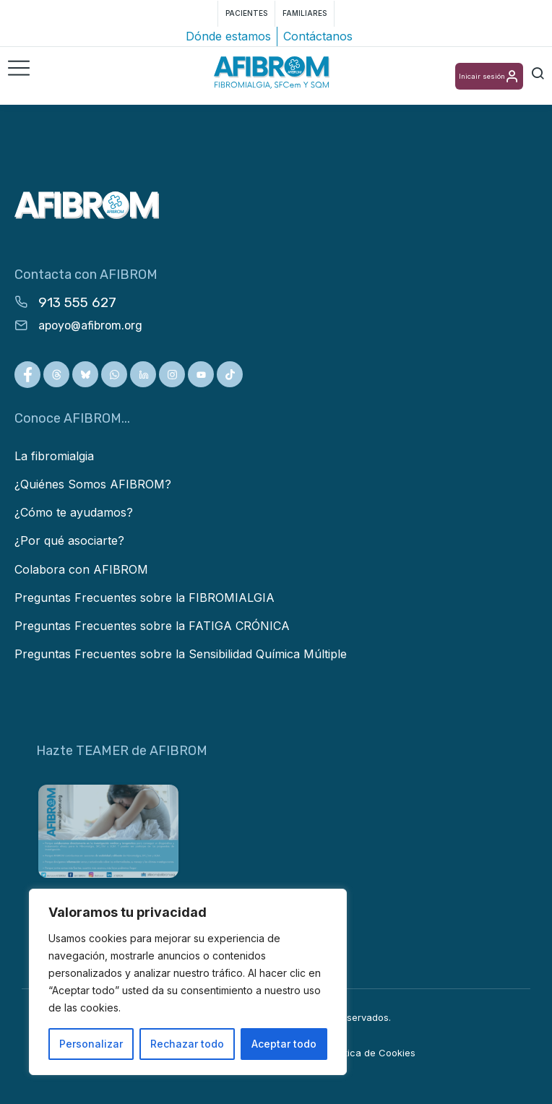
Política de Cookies (372, 1052)
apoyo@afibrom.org (90, 325)
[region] (188, 982)
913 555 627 (77, 302)
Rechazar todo (187, 1044)
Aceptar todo (283, 1044)
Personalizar (91, 1044)
